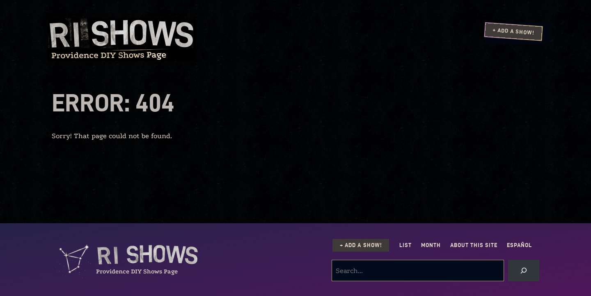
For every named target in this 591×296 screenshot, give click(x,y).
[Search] (523, 270)
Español (519, 245)
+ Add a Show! (513, 31)
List (405, 245)
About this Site (473, 245)
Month (431, 245)
